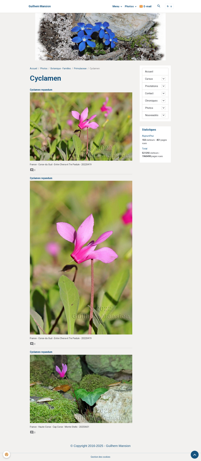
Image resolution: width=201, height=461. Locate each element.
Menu (116, 6)
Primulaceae (80, 68)
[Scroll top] (195, 455)
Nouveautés (151, 115)
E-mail (145, 6)
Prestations (151, 86)
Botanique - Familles (61, 68)
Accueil (33, 68)
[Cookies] (6, 454)
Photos (129, 6)
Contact (149, 93)
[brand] (39, 6)
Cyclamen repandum (41, 89)
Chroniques (151, 100)
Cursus (149, 78)
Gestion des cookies (100, 457)
